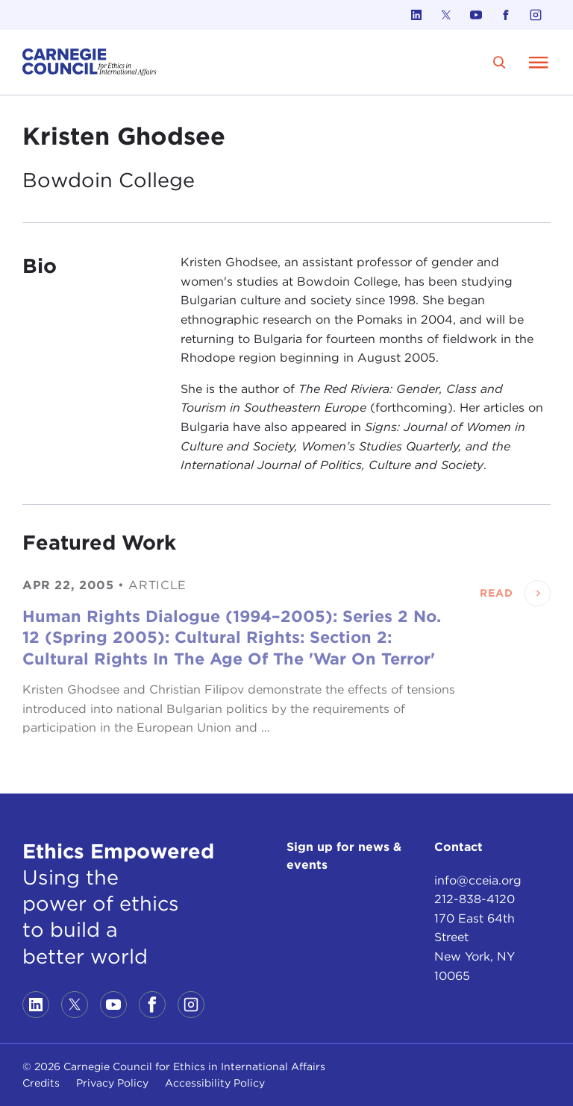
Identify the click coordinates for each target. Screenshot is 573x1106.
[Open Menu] (539, 62)
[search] (499, 62)
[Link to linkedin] (416, 15)
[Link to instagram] (536, 15)
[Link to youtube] (476, 15)
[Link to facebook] (506, 15)
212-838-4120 (474, 899)
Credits (41, 1083)
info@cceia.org (478, 880)
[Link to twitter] (446, 15)
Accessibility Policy (215, 1083)
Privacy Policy (112, 1083)
